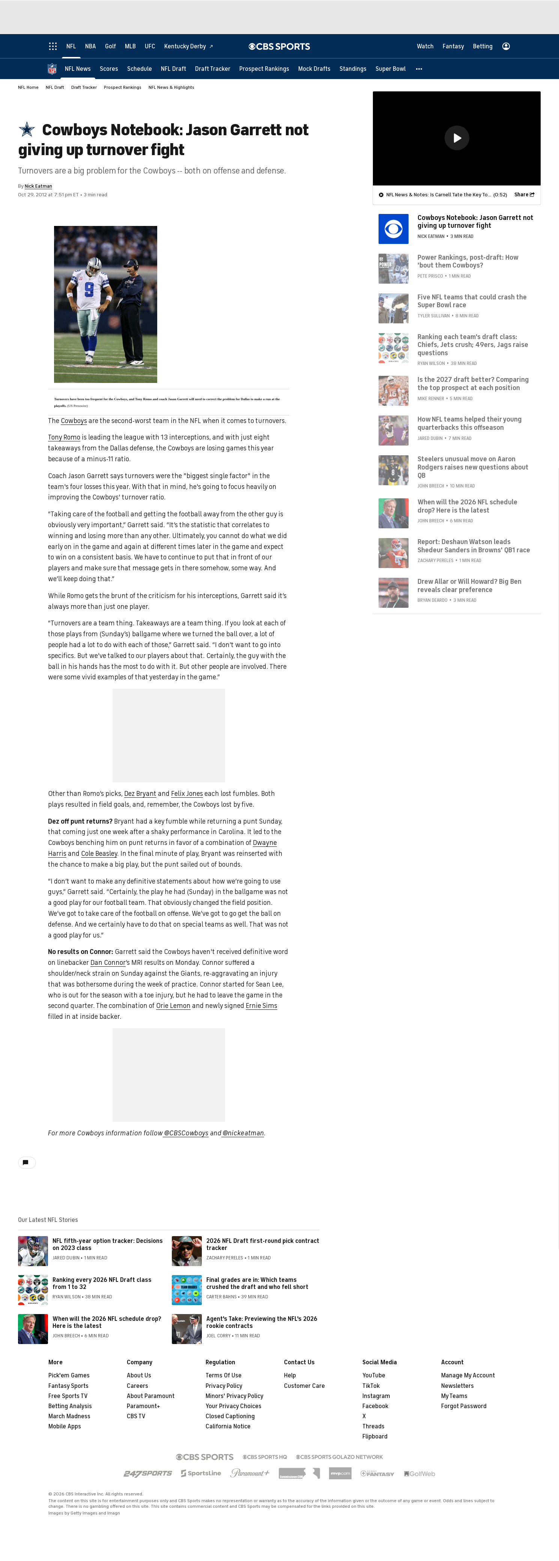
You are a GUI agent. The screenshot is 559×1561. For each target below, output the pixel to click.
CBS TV (136, 1416)
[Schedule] (139, 68)
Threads (373, 1426)
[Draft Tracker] (213, 68)
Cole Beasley (99, 853)
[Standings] (353, 68)
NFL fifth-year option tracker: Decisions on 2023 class (108, 1244)
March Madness (69, 1416)
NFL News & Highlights (171, 87)
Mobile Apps (64, 1426)
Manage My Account (468, 1375)
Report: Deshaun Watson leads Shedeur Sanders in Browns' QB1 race (474, 545)
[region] (457, 138)
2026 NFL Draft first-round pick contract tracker (262, 1244)
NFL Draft (55, 87)
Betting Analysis (70, 1406)
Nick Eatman (38, 186)
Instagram (376, 1396)
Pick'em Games (69, 1375)
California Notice (228, 1426)
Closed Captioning (230, 1416)
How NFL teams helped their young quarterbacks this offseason (470, 423)
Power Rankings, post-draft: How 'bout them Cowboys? (468, 261)
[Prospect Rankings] (264, 68)
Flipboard (375, 1436)
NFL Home (28, 87)
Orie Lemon (173, 1006)
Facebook (375, 1406)
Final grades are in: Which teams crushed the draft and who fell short (257, 1283)
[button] (419, 68)
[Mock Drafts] (314, 68)
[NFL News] (77, 68)
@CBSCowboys (186, 1133)
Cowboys (74, 421)
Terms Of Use (224, 1375)
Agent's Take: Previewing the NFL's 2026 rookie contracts (261, 1322)
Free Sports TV (68, 1396)
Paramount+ (143, 1406)
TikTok (371, 1386)
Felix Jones (187, 793)
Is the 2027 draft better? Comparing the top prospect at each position (473, 383)
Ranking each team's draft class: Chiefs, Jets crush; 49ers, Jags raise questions (473, 344)
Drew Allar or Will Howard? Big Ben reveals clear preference (469, 585)
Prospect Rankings (122, 87)
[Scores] (109, 68)
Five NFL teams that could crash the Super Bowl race (472, 301)
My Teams (454, 1396)
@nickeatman (242, 1133)
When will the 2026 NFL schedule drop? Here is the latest (107, 1322)
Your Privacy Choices (233, 1406)
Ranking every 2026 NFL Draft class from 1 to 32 (102, 1283)
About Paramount (150, 1396)
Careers (137, 1386)
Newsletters (457, 1386)
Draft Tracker (84, 87)
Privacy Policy (224, 1386)
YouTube (373, 1375)
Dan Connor (108, 962)
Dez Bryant (140, 793)
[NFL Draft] (173, 68)
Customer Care (304, 1386)
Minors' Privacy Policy (234, 1396)
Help (290, 1375)
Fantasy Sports (68, 1386)
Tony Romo (64, 437)
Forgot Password (464, 1406)
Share (521, 194)
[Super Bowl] (390, 68)
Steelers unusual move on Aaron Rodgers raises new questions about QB (473, 467)
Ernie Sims (261, 1006)
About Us (139, 1375)
